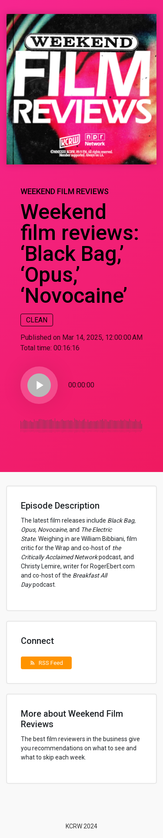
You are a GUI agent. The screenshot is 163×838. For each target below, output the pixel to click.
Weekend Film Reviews (64, 191)
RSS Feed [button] (46, 662)
